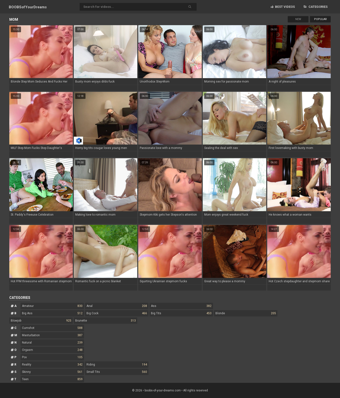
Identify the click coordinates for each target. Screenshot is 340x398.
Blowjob (41, 320)
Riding (116, 364)
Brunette (105, 320)
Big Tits (181, 313)
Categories (316, 7)
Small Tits (116, 372)
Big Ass (52, 313)
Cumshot (52, 328)
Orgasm (52, 350)
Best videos (283, 7)
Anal (116, 306)
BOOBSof (28, 7)
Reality (52, 364)
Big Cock (116, 313)
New (298, 19)
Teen (52, 379)
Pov (52, 357)
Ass (181, 306)
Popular (320, 19)
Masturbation (52, 335)
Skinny (52, 372)
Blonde (245, 313)
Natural (52, 342)
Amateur (52, 306)
